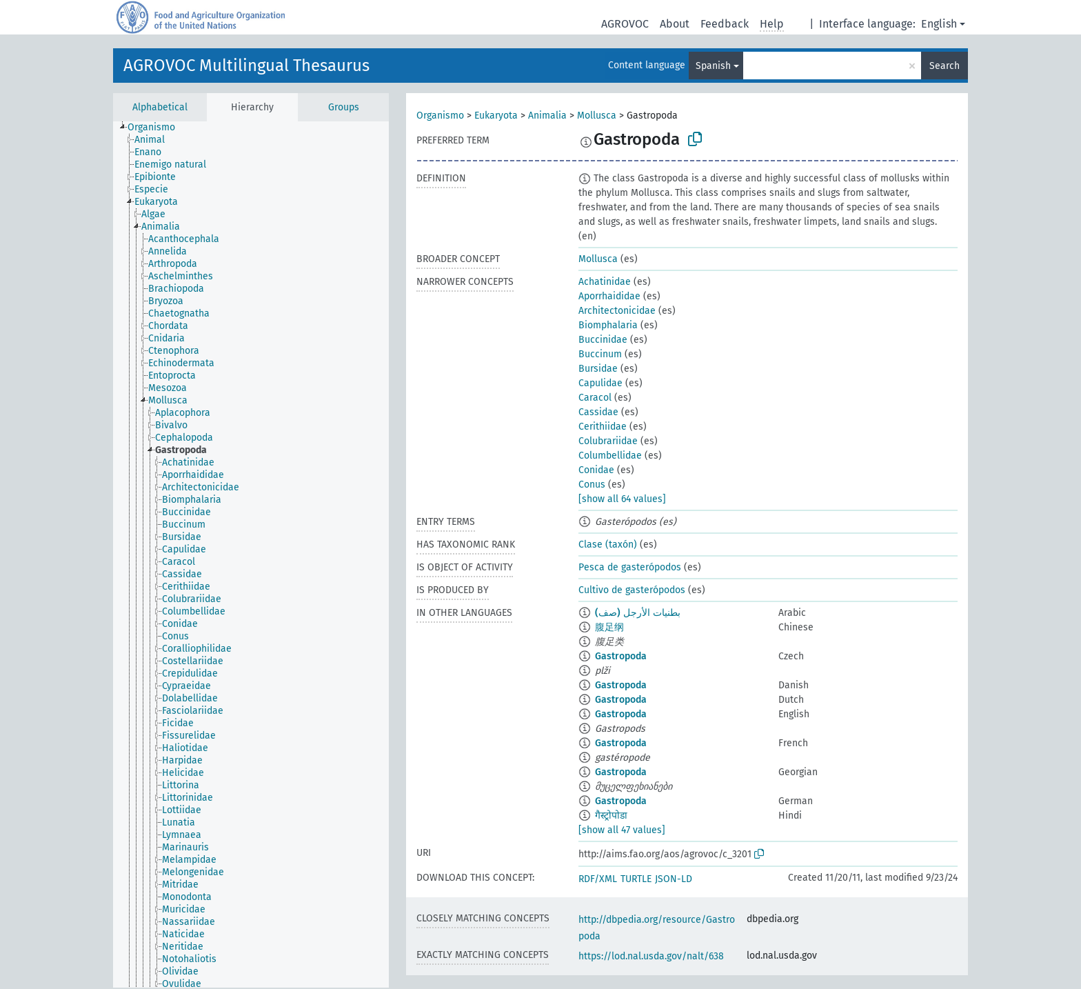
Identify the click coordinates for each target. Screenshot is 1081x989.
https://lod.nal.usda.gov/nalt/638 (651, 956)
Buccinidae (602, 340)
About (674, 23)
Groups (343, 107)
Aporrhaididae (609, 296)
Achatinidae (604, 282)
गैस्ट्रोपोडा (611, 815)
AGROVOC (625, 23)
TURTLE (635, 879)
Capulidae (600, 383)
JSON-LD (673, 879)
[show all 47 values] (621, 830)
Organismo (440, 115)
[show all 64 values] (622, 499)
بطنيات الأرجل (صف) (637, 613)
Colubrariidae (608, 441)
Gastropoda (621, 656)
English (939, 23)
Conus (591, 484)
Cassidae (598, 412)
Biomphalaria (608, 325)
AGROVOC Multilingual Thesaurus (246, 65)
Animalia (547, 115)
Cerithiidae (602, 426)
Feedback (724, 23)
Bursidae (598, 368)
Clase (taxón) (607, 544)
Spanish (713, 66)
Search (944, 66)
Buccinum (600, 354)
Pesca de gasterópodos (629, 567)
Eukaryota (496, 115)
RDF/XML (597, 879)
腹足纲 (609, 627)
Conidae (596, 470)
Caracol (595, 397)
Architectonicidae (617, 311)
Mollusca (596, 115)
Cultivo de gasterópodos (631, 590)
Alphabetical (160, 107)
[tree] (251, 554)
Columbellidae (610, 455)
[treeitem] (157, 127)
